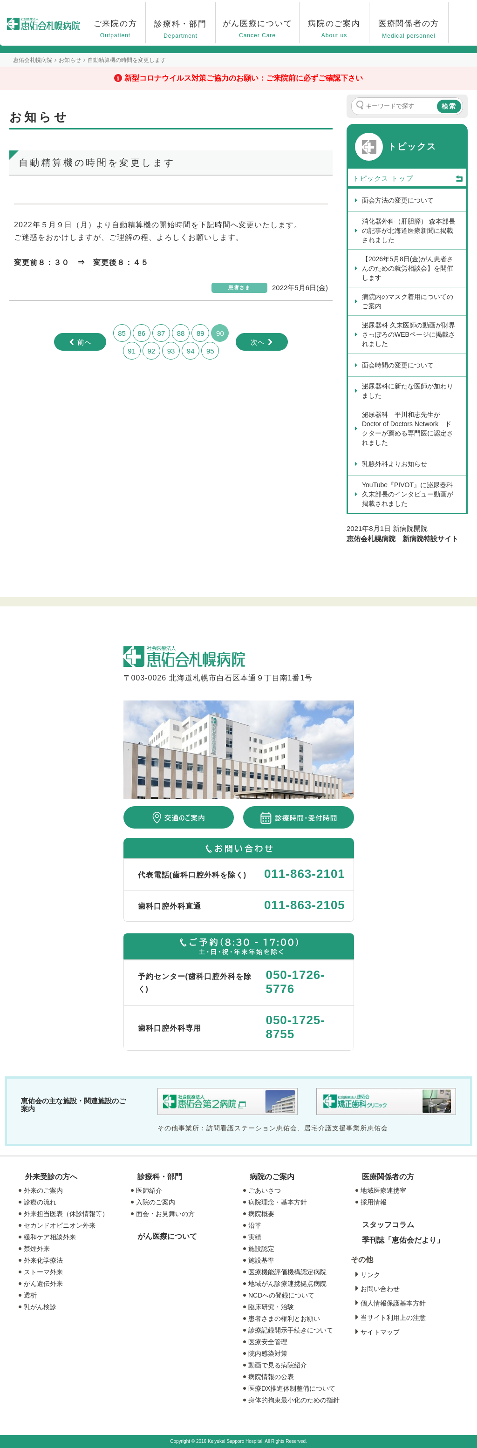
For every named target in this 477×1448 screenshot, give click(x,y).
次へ (258, 342)
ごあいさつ (264, 1190)
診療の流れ (40, 1202)
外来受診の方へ (51, 1177)
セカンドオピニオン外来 (59, 1225)
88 (181, 333)
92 (151, 351)
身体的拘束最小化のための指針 (294, 1400)
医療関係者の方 (388, 1177)
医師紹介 (149, 1190)
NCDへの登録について (281, 1295)
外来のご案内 (43, 1190)
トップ (427, 179)
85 (122, 333)
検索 (449, 106)
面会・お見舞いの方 (165, 1213)
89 (200, 333)
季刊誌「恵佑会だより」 (403, 1240)
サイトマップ (380, 1332)
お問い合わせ (380, 1288)
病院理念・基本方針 (277, 1202)
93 (171, 351)
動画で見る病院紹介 (277, 1365)
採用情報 (374, 1202)
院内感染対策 (267, 1353)
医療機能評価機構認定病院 (287, 1272)
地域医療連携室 (383, 1190)
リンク (370, 1274)
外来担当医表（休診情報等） (66, 1213)
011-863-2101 (304, 874)
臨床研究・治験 (271, 1307)
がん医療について (167, 1236)
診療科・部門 (159, 1177)
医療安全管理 (267, 1342)
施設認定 (261, 1248)
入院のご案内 (155, 1202)
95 (210, 351)
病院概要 (261, 1213)
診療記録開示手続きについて (290, 1330)
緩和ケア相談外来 (50, 1237)
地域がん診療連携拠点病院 (287, 1283)
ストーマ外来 (43, 1272)
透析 (30, 1295)
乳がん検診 (40, 1307)
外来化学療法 (43, 1260)
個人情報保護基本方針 (393, 1303)
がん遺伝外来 (43, 1283)
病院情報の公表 (271, 1376)
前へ (84, 342)
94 (191, 351)
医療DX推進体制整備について (291, 1388)
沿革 (254, 1225)
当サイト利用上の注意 (393, 1317)
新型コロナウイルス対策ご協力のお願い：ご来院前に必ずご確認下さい (243, 78)
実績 (254, 1237)
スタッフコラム (388, 1225)
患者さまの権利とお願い (284, 1318)
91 (132, 351)
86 (141, 333)
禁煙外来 (37, 1248)
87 (161, 333)
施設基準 (261, 1260)
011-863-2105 (304, 905)
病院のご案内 (272, 1177)
